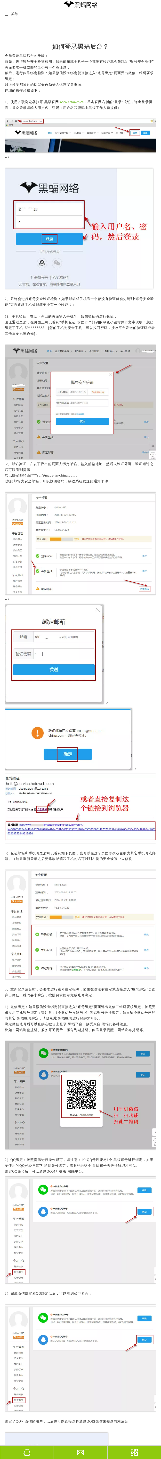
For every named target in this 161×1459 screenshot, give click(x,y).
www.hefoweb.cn (72, 102)
